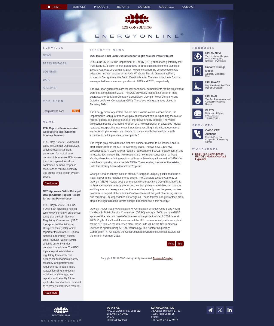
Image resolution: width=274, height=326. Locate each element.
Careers (144, 6)
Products (101, 6)
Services (79, 6)
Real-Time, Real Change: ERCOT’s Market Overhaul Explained (210, 156)
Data (46, 79)
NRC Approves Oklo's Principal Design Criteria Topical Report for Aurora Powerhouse (62, 195)
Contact (188, 6)
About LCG (166, 6)
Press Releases (54, 63)
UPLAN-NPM (213, 53)
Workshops (205, 148)
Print (171, 243)
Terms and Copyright (163, 258)
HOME (54, 7)
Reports (123, 6)
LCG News (50, 71)
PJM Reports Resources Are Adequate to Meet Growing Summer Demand (60, 132)
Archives (49, 87)
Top (180, 243)
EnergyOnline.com (53, 111)
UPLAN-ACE (212, 82)
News (47, 55)
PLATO (209, 110)
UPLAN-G (211, 96)
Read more (51, 183)
